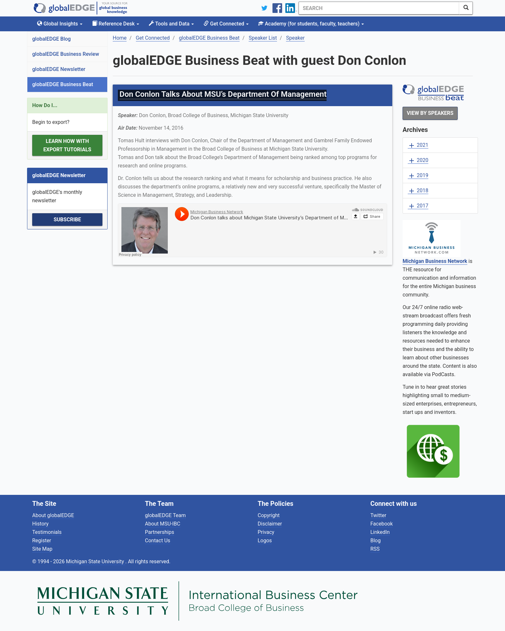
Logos (265, 540)
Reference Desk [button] (115, 24)
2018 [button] (418, 190)
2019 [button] (418, 175)
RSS (375, 549)
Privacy (266, 532)
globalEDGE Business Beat (62, 84)
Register (41, 540)
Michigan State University (95, 561)
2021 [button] (418, 145)
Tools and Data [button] (171, 24)
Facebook (381, 524)
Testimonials (47, 532)
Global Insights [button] (59, 24)
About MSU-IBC (162, 524)
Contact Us (157, 540)
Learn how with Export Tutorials (67, 145)
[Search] (379, 8)
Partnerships (159, 532)
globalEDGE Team (165, 515)
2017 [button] (418, 206)
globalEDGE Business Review (65, 54)
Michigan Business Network (435, 261)
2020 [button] (418, 160)
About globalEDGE (53, 515)
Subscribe (67, 219)
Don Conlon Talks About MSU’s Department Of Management (223, 94)
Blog (375, 540)
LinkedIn (380, 532)
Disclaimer (270, 524)
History (40, 524)
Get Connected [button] (226, 24)
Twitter (378, 515)
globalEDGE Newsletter (58, 69)
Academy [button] (311, 24)
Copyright (269, 515)
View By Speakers (430, 113)
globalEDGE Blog (51, 39)
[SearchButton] (466, 8)
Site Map (42, 549)
